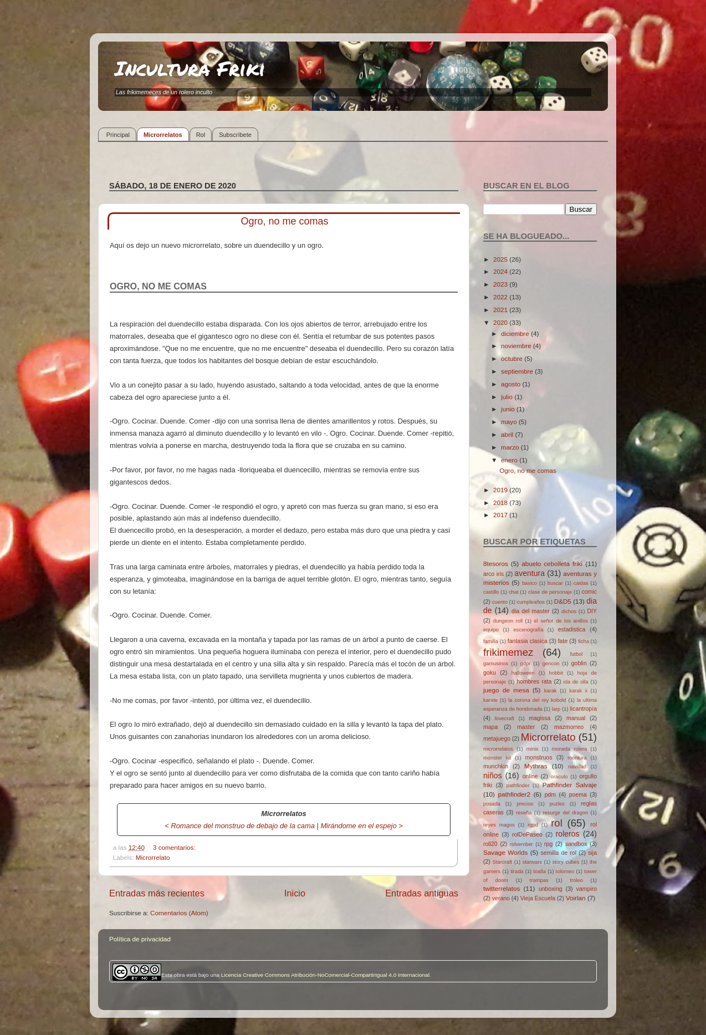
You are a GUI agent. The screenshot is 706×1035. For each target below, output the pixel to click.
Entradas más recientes (156, 893)
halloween (523, 673)
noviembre (517, 345)
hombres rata (533, 681)
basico (529, 583)
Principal (118, 134)
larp (556, 709)
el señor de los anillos (561, 621)
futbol (576, 654)
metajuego (496, 738)
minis (532, 749)
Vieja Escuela (538, 898)
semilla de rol (558, 852)
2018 (501, 502)
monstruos (538, 757)
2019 (501, 489)
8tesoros (495, 563)
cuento (500, 602)
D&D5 (562, 601)
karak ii (578, 691)
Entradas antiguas (421, 893)
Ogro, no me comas (284, 221)
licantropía (583, 708)
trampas (539, 880)
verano (501, 898)
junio (508, 408)
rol (556, 823)
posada (491, 804)
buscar (555, 583)
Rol (201, 134)
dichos (568, 611)
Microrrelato (153, 857)
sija (592, 852)
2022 (501, 296)
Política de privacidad (140, 938)
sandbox (576, 843)
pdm (550, 794)
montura (576, 758)
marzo (511, 447)
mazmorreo (569, 726)
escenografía (528, 630)
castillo (491, 592)
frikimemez (508, 652)
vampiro (586, 888)
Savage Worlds (505, 852)
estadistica (572, 629)
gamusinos (495, 663)
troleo (576, 880)
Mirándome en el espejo (358, 826)
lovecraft (504, 718)
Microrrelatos (163, 134)
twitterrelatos (501, 888)
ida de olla (576, 682)
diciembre (516, 333)
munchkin (495, 766)
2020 (501, 322)
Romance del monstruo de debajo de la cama (243, 826)
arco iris (493, 573)
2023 (501, 284)
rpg (548, 843)
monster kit (497, 758)
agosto (511, 384)
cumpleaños (531, 602)
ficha (583, 641)
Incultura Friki (190, 68)
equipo (491, 630)
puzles (557, 804)
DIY (592, 611)
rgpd (533, 825)
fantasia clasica (528, 641)
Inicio (294, 893)
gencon (551, 663)
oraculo (559, 776)
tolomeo (565, 871)
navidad (577, 766)
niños (492, 775)
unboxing (550, 888)
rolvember (521, 844)
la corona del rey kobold (537, 700)
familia (490, 641)
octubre (512, 358)
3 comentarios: (175, 847)
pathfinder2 (514, 794)
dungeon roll (508, 621)
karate (490, 700)
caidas (581, 583)
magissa (539, 718)
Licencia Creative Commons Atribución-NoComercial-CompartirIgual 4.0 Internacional (325, 975)
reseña (524, 812)
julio (507, 396)
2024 (501, 271)
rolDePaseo (527, 834)
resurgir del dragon (565, 812)
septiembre (518, 371)
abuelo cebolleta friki (551, 563)
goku (489, 672)
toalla (540, 871)
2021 (501, 309)
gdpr (525, 663)
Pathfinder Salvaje (570, 784)
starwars (532, 862)
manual (576, 718)
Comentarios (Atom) (179, 912)
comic (588, 591)
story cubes (566, 862)
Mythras (536, 765)
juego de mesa (506, 690)
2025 (501, 259)
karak (550, 691)
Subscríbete (235, 134)
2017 (501, 514)
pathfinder (518, 785)
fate (563, 641)
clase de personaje (550, 592)
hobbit (556, 673)
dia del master (530, 611)
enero (510, 459)
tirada (516, 871)
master (526, 726)
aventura (529, 573)
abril (508, 434)
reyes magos (499, 825)
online (530, 776)
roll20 (490, 843)
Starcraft (502, 862)
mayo (510, 421)
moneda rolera (569, 749)
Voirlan (576, 897)
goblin (579, 663)
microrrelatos (498, 749)
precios (524, 804)
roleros (568, 833)
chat (514, 592)
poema (578, 794)
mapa (490, 726)
